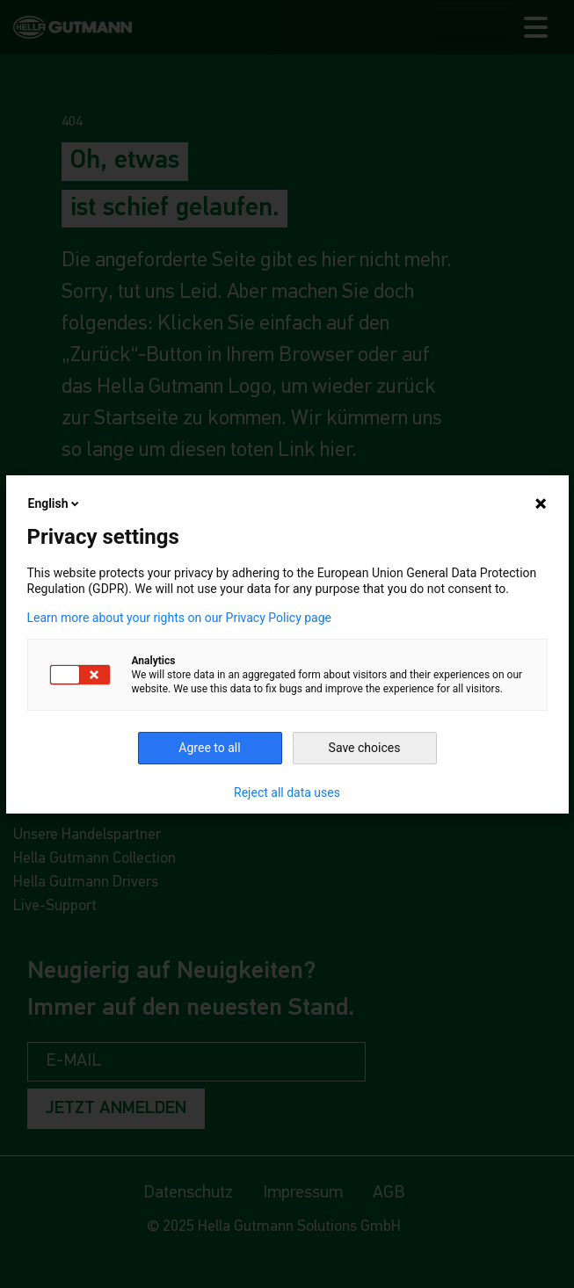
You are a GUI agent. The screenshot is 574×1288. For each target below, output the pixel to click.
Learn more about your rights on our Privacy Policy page (179, 618)
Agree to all (209, 748)
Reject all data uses (287, 792)
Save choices (365, 748)
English (55, 503)
